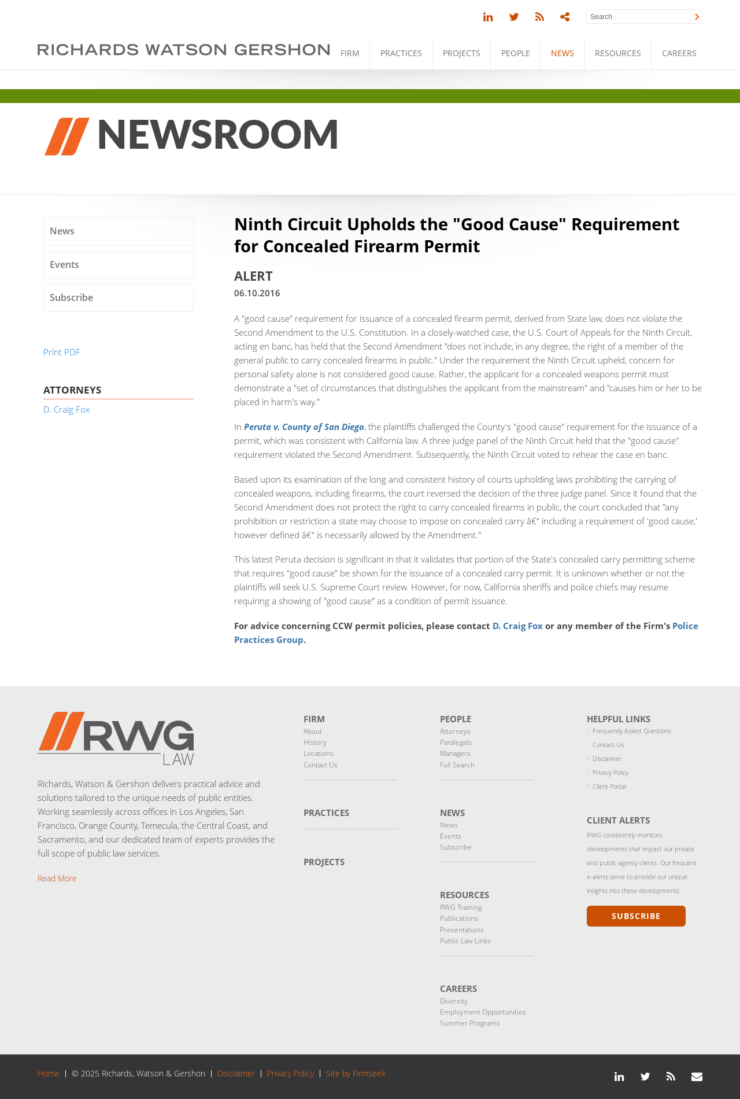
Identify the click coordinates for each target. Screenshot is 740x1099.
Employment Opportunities (483, 1012)
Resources (618, 52)
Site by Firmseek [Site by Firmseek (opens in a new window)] (356, 1073)
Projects (461, 52)
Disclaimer (607, 758)
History (315, 742)
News (562, 52)
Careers (679, 52)
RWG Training (461, 907)
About (313, 731)
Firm (350, 52)
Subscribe (71, 297)
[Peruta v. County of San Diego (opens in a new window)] (304, 426)
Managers (455, 753)
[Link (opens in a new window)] (488, 17)
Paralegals (456, 742)
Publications (459, 918)
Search (601, 17)
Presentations (462, 930)
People (515, 52)
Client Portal (609, 786)
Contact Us (321, 765)
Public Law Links (465, 941)
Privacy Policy (610, 772)
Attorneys (455, 731)
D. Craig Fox (518, 625)
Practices (401, 52)
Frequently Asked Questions (632, 730)
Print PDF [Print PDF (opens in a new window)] (61, 352)
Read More (57, 878)
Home (49, 1073)
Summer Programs (470, 1023)
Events (64, 264)
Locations (319, 753)
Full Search (457, 765)
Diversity (454, 1001)
